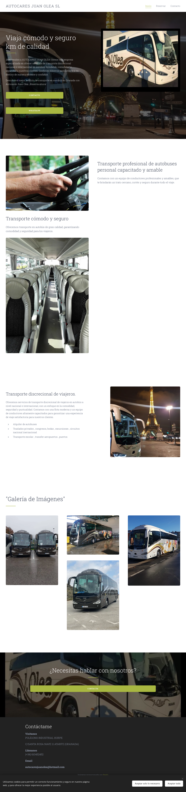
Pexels (105, 775)
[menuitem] (152, 6)
